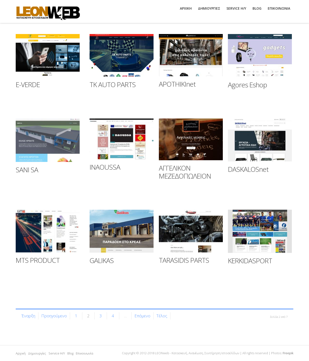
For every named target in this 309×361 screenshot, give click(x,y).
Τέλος (161, 316)
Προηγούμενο (54, 316)
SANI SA (27, 169)
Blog (70, 353)
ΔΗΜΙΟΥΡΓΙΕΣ (209, 8)
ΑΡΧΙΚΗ (186, 8)
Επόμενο (142, 316)
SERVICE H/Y (236, 8)
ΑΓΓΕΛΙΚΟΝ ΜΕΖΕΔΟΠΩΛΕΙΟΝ (185, 172)
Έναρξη (28, 316)
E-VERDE (28, 84)
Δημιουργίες (37, 353)
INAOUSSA (105, 167)
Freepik (288, 353)
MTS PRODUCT (38, 260)
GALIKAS (102, 260)
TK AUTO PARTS (113, 84)
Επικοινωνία (84, 353)
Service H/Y (57, 353)
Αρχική (21, 353)
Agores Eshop (247, 84)
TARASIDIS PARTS (184, 260)
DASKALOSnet (248, 169)
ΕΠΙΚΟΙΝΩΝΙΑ (279, 8)
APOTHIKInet (177, 84)
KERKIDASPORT (250, 260)
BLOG (257, 8)
